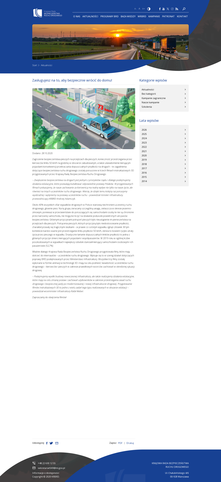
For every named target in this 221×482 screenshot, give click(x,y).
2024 (144, 138)
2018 (144, 164)
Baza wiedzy (128, 16)
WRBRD (142, 16)
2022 (144, 146)
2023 (144, 142)
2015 (144, 177)
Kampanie (154, 16)
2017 (144, 168)
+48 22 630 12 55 (47, 463)
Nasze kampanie (150, 102)
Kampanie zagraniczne (154, 98)
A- (135, 8)
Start (34, 65)
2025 (144, 134)
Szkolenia (147, 106)
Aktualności (90, 16)
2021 (144, 151)
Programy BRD (109, 16)
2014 (144, 181)
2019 (144, 159)
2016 (144, 172)
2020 (144, 155)
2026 (144, 129)
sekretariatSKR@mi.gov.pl (51, 468)
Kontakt (182, 16)
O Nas (76, 16)
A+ (143, 8)
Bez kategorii (149, 93)
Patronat (168, 16)
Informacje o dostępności (45, 473)
